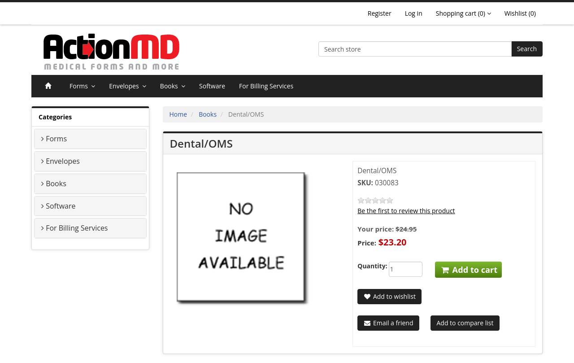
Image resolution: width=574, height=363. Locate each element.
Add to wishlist (389, 296)
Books (172, 86)
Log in (413, 13)
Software (212, 86)
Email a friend (388, 323)
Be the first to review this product (406, 210)
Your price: (375, 228)
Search (527, 48)
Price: (366, 242)
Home (178, 114)
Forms (82, 86)
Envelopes (127, 86)
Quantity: (366, 266)
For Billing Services (266, 86)
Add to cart (468, 269)
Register (379, 13)
